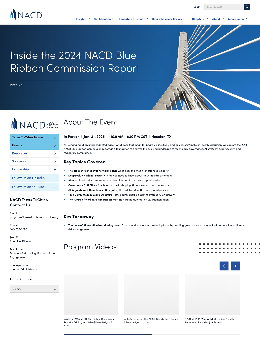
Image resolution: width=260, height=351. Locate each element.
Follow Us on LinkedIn (28, 177)
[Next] (235, 266)
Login (197, 6)
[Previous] (224, 266)
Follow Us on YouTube (28, 186)
